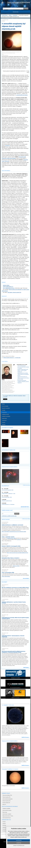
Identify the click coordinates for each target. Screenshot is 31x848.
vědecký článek (6, 285)
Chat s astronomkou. (6, 576)
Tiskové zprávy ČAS (6, 797)
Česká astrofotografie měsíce (9, 466)
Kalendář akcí (5, 485)
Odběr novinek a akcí (7, 510)
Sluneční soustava (6, 408)
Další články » (26, 667)
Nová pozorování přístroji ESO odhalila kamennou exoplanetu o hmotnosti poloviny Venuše (13, 652)
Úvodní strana (5, 15)
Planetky (4, 825)
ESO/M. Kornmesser (5, 55)
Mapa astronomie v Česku (8, 815)
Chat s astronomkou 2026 (8, 572)
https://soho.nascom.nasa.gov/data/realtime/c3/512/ (17, 552)
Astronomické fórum (7, 817)
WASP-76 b (16, 395)
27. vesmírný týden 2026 (8, 705)
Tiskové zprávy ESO (6, 800)
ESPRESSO (7, 145)
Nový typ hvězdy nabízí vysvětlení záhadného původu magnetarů (23, 381)
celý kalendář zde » (25, 506)
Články (10, 15)
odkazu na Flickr (16, 565)
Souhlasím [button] (18, 840)
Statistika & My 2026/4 (11, 538)
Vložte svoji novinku (26, 518)
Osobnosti (4, 420)
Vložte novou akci (26, 485)
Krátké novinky (6, 519)
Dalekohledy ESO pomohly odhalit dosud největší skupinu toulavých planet (15, 618)
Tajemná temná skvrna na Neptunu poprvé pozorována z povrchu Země (23, 378)
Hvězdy (3, 410)
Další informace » (25, 737)
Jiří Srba (3, 21)
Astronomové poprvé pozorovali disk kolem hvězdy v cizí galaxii (23, 367)
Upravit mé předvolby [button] (18, 845)
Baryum (6, 395)
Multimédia (4, 418)
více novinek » (26, 578)
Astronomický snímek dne (8, 450)
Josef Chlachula (5, 535)
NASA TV (4, 804)
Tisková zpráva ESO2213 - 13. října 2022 (11, 357)
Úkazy (3, 404)
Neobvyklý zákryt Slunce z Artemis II (10, 558)
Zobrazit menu (15, 11)
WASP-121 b (11, 395)
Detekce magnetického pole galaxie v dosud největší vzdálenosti (23, 370)
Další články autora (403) (22, 364)
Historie (3, 424)
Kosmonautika (5, 406)
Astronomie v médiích (7, 814)
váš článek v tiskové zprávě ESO (14, 292)
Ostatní (3, 422)
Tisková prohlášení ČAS (7, 795)
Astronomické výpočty (7, 810)
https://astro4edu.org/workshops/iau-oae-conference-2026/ (14, 531)
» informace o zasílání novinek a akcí (9, 515)
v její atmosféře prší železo (22, 95)
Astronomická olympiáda (7, 799)
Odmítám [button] (18, 843)
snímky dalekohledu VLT (8, 286)
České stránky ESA (6, 802)
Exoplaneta (20, 395)
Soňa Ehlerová (4, 523)
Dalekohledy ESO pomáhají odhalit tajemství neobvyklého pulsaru (23, 374)
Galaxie (4, 823)
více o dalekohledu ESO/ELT (9, 288)
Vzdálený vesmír (5, 414)
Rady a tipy (5, 812)
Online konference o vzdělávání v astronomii (12, 525)
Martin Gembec (5, 544)
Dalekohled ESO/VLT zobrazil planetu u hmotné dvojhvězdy (13, 636)
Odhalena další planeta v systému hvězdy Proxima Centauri (14, 602)
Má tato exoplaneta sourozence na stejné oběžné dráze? (15, 587)
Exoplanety (15, 15)
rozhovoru (19, 539)
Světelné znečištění (6, 416)
